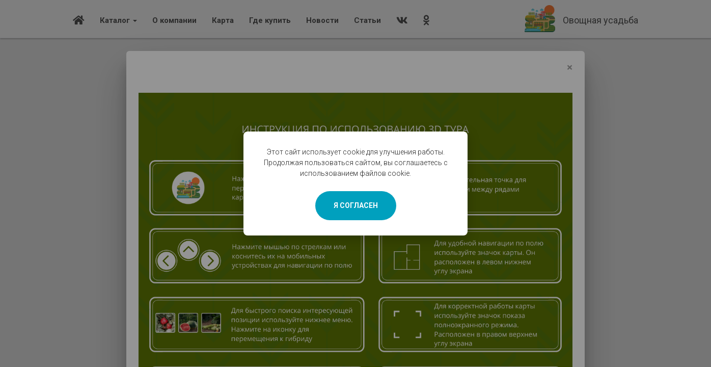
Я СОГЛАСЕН (356, 205)
